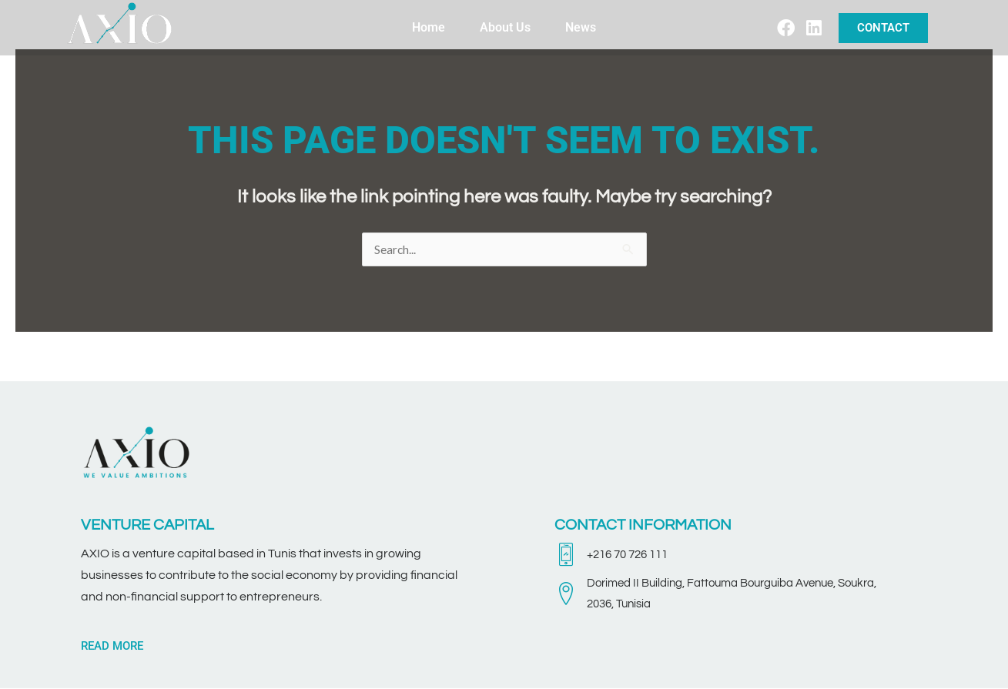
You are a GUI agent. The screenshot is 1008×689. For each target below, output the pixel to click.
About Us (505, 27)
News (580, 27)
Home (428, 27)
